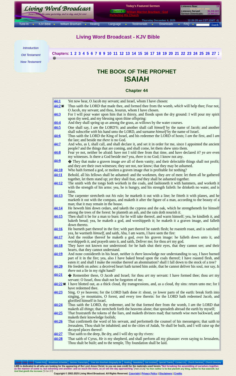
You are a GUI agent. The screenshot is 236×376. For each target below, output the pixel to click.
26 (208, 53)
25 (202, 53)
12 (122, 53)
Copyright (134, 373)
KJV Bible (44, 24)
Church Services (195, 362)
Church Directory (213, 362)
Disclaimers (165, 373)
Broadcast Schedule (58, 362)
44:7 (57, 144)
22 (183, 53)
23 (189, 53)
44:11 (58, 175)
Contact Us (180, 362)
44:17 (58, 237)
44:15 (58, 216)
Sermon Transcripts (79, 362)
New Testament (31, 62)
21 (177, 53)
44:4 (57, 123)
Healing (94, 24)
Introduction (31, 48)
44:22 (58, 284)
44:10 (58, 170)
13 (128, 53)
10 (109, 53)
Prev (25, 362)
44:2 (57, 106)
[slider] (54, 58)
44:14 (58, 208)
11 (115, 53)
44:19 (58, 254)
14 (134, 53)
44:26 (58, 321)
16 (146, 53)
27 (214, 53)
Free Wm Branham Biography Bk (106, 362)
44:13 (58, 196)
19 (164, 53)
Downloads (166, 24)
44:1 (57, 101)
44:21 (58, 275)
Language (114, 24)
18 (158, 53)
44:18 (58, 246)
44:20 (58, 266)
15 (140, 53)
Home (18, 362)
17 (152, 53)
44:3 (57, 114)
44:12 (58, 183)
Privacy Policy (149, 373)
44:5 (57, 127)
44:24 (58, 305)
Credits (178, 373)
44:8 (57, 152)
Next (31, 362)
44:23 (58, 292)
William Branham (70, 24)
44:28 (58, 339)
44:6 (57, 136)
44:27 (58, 334)
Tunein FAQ (40, 362)
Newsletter (138, 362)
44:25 (58, 313)
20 (171, 53)
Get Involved (151, 362)
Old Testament (30, 55)
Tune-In (24, 24)
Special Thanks (166, 362)
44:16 (58, 229)
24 (195, 53)
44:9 (57, 161)
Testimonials (139, 24)
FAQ (186, 24)
